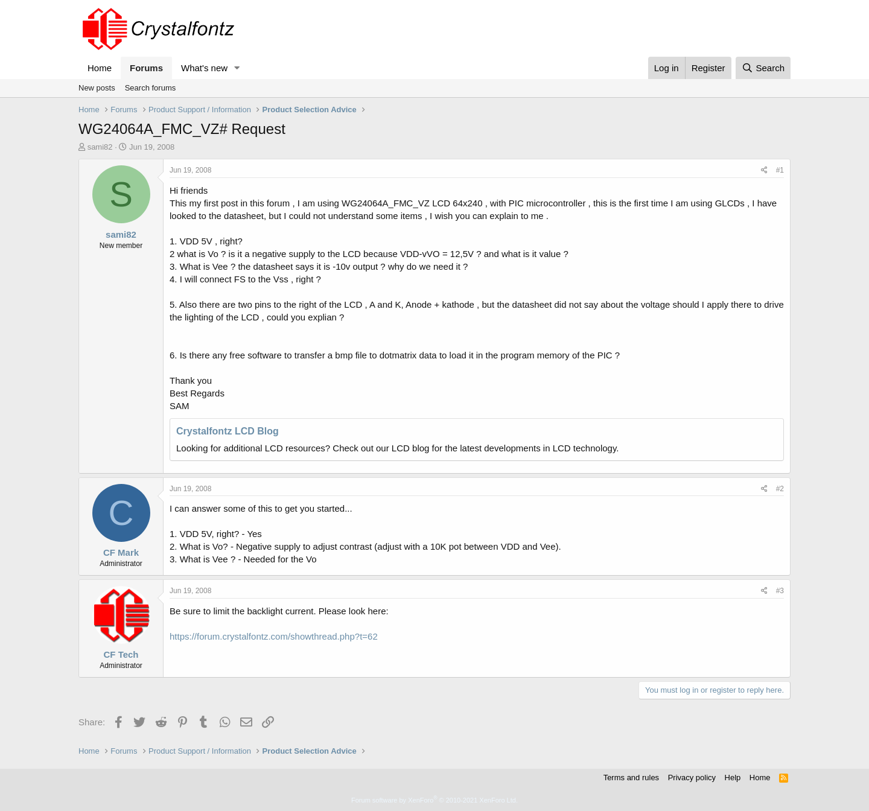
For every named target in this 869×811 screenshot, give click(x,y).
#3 (780, 591)
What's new (204, 68)
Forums (146, 68)
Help (733, 777)
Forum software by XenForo (434, 800)
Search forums (150, 87)
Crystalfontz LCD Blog (227, 431)
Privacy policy (692, 777)
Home (100, 68)
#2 (780, 489)
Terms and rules (631, 777)
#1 (780, 170)
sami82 (100, 146)
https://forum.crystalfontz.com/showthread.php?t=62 (274, 636)
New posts (96, 87)
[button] (237, 68)
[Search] (763, 68)
